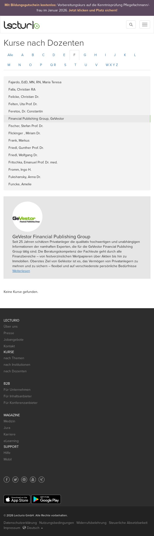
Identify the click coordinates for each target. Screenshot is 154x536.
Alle (10, 55)
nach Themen (14, 358)
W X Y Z (112, 65)
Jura (7, 428)
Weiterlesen (21, 271)
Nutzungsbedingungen (56, 523)
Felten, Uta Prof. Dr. (22, 104)
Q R (53, 65)
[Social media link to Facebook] (7, 479)
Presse (9, 333)
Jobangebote (14, 340)
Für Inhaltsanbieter (18, 396)
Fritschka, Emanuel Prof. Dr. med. (32, 162)
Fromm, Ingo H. (19, 170)
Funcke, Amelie (20, 184)
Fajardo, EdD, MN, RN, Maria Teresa (34, 82)
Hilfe (7, 453)
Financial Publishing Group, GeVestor (36, 119)
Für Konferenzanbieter (21, 403)
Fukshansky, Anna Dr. (24, 177)
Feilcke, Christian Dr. (23, 97)
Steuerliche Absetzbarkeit (128, 523)
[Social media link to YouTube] (33, 479)
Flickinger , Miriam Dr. (24, 133)
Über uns (11, 326)
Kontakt (9, 346)
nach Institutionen (17, 365)
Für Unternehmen (17, 390)
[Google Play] (46, 499)
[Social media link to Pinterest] (24, 479)
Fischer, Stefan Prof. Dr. (25, 126)
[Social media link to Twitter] (15, 479)
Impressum (12, 528)
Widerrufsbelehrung (91, 523)
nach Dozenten (15, 371)
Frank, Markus (19, 140)
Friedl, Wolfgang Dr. (23, 155)
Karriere (10, 434)
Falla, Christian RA (21, 89)
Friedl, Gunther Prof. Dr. (26, 148)
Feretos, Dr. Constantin (25, 111)
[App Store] (17, 499)
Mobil (8, 459)
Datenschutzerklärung (20, 523)
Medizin (9, 421)
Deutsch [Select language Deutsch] (33, 528)
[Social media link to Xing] (42, 479)
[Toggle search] (131, 24)
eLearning (11, 441)
